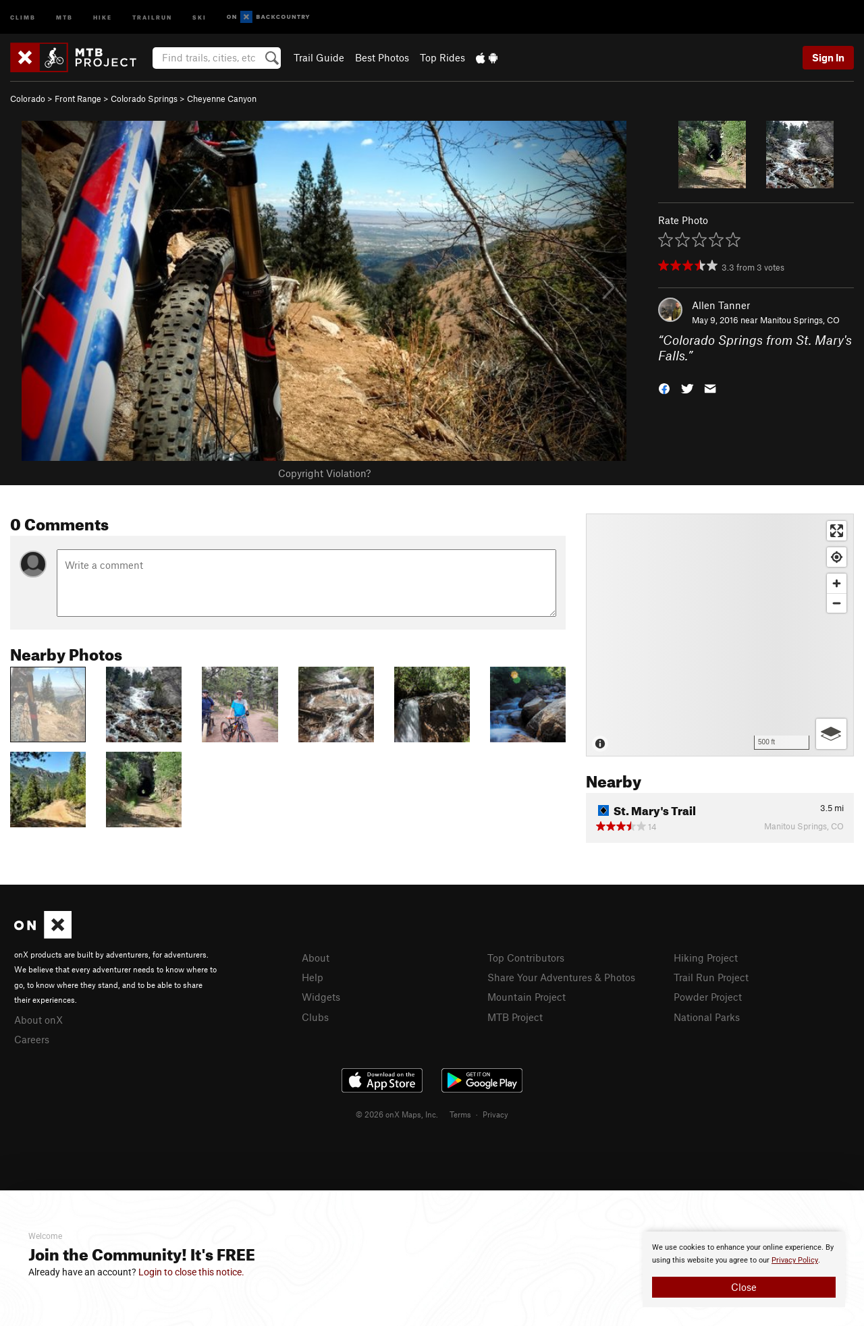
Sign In (828, 57)
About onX (38, 1020)
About (315, 957)
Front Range (78, 98)
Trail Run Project (711, 977)
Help (312, 977)
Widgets (321, 997)
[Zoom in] (836, 583)
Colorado (27, 98)
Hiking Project (706, 957)
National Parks (707, 1017)
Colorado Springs (144, 98)
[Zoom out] (836, 603)
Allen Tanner (721, 305)
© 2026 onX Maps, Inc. (397, 1114)
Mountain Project (526, 997)
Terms (460, 1114)
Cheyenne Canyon (221, 98)
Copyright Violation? (324, 473)
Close (744, 1287)
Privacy (495, 1114)
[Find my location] (836, 557)
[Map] (720, 635)
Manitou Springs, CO (800, 319)
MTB (64, 16)
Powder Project (708, 997)
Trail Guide (319, 57)
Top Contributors (525, 957)
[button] (664, 387)
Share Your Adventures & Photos (561, 977)
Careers (31, 1039)
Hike (102, 16)
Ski (199, 16)
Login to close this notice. (191, 1272)
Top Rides (442, 57)
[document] (744, 1269)
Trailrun (152, 16)
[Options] (831, 734)
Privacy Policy (795, 1260)
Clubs (315, 1017)
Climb (23, 16)
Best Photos (382, 57)
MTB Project (515, 1017)
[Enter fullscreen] (836, 531)
